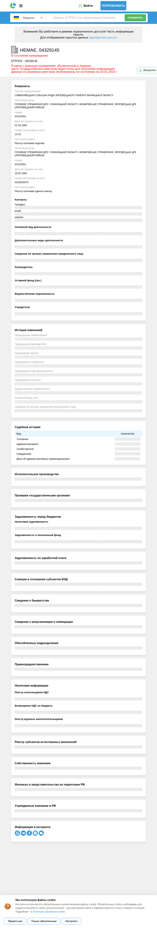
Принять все (15, 921)
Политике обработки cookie (49, 911)
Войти (88, 5)
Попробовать (113, 5)
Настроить (71, 921)
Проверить (135, 17)
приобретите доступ (103, 37)
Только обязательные (44, 921)
